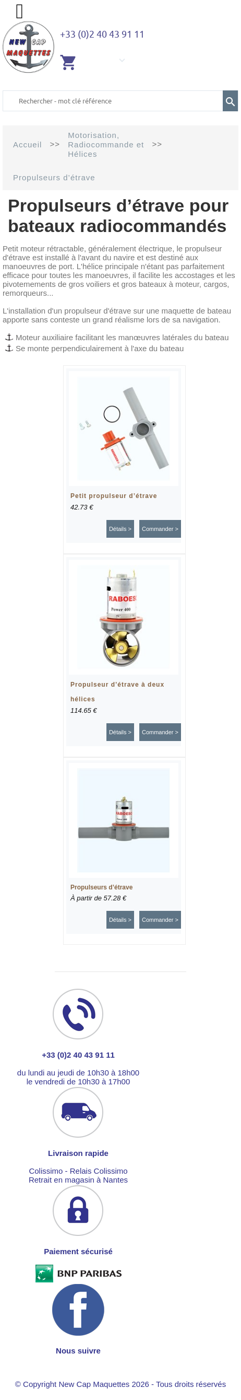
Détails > (120, 529)
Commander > (160, 529)
